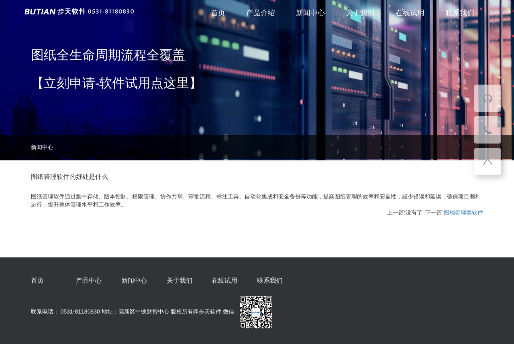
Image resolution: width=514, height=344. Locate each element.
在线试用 (410, 13)
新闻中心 (310, 13)
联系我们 (459, 13)
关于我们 (360, 13)
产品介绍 (260, 13)
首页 (218, 13)
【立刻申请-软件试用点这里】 (116, 83)
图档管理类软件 (463, 212)
